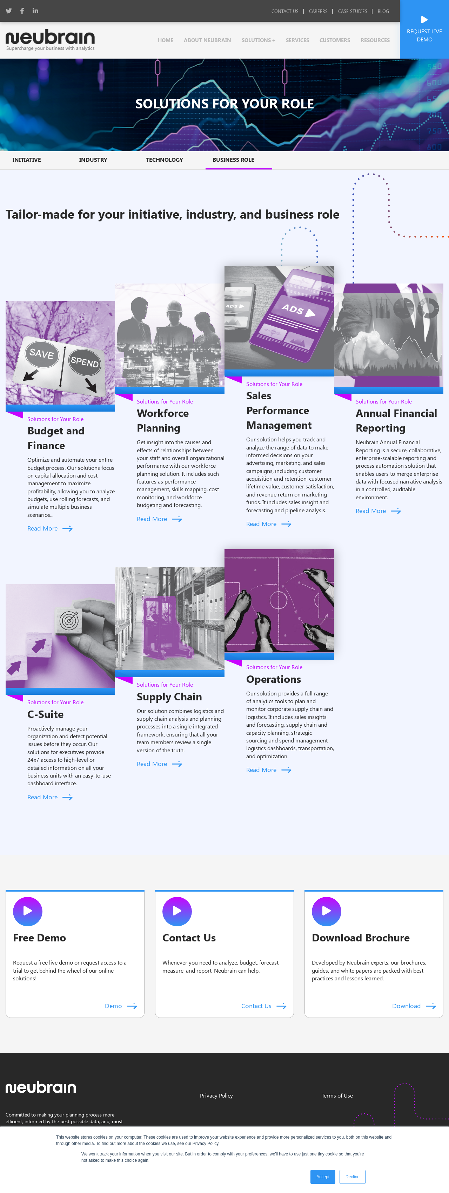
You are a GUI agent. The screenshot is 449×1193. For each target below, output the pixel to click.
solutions (257, 40)
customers (335, 40)
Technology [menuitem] (164, 159)
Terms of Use (337, 1095)
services (297, 40)
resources (375, 40)
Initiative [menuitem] (27, 159)
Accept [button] (322, 1176)
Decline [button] (353, 1176)
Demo (121, 1005)
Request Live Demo (424, 28)
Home (165, 40)
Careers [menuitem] (318, 11)
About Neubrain (207, 40)
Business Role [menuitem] (233, 159)
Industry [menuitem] (93, 159)
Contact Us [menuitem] (285, 11)
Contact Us (264, 1005)
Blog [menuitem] (383, 11)
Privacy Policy (216, 1095)
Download (414, 1005)
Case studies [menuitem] (352, 11)
